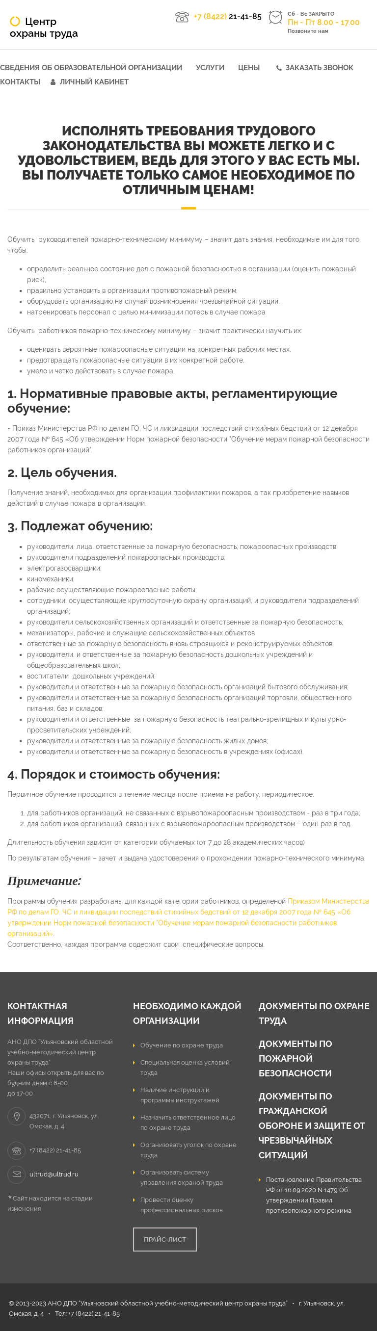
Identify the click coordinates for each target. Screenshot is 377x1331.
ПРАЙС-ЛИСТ (165, 1239)
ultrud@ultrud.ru (54, 1174)
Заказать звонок (319, 67)
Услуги (210, 67)
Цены (249, 67)
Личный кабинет (94, 82)
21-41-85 (228, 16)
